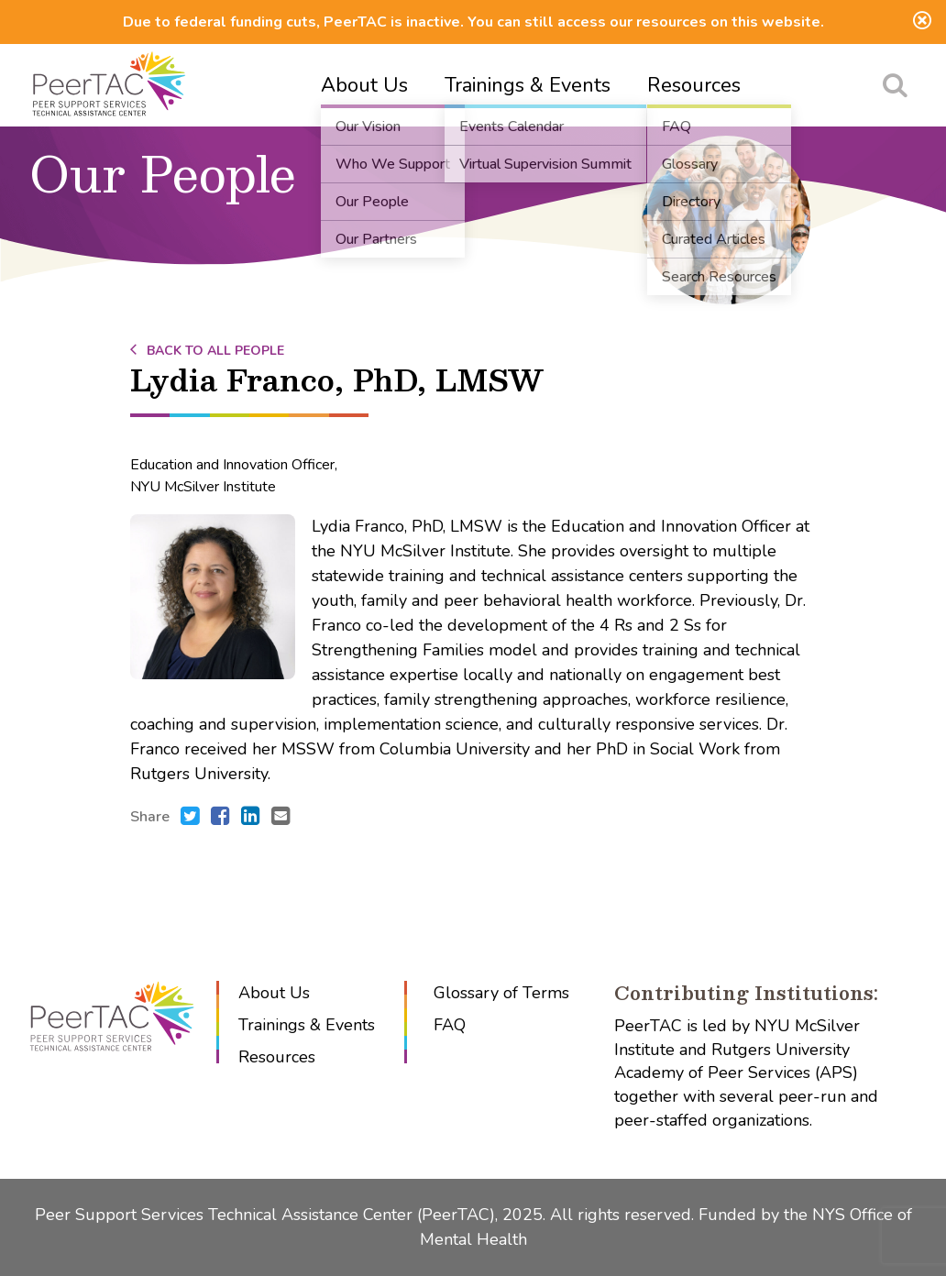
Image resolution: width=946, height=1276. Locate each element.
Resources (694, 85)
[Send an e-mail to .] (281, 817)
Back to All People (207, 350)
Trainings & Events (527, 85)
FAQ (450, 1025)
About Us (364, 85)
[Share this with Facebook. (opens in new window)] (220, 817)
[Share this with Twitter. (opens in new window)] (190, 817)
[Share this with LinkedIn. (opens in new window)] (250, 817)
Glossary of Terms (501, 993)
